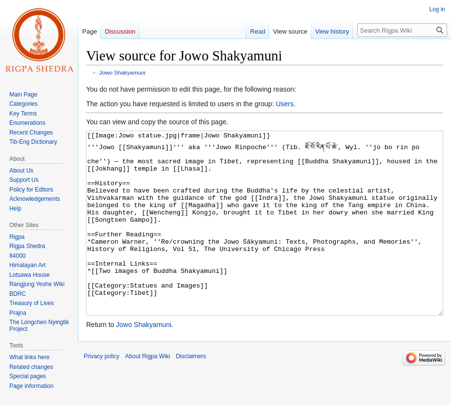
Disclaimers (191, 392)
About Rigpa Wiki (147, 392)
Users (285, 104)
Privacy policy (101, 392)
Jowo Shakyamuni (122, 72)
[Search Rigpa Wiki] (402, 30)
